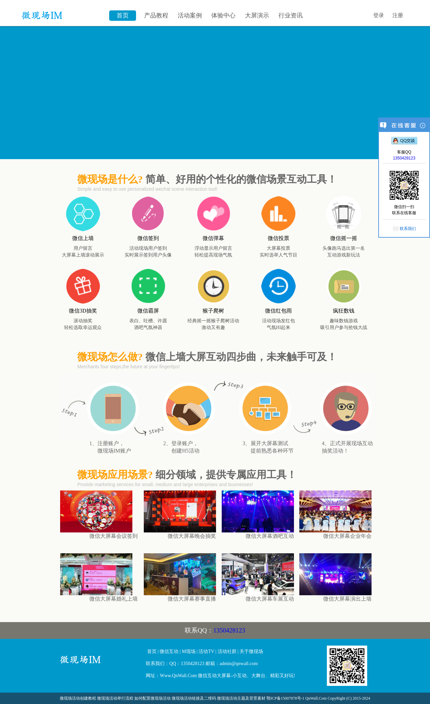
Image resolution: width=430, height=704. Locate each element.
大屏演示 (257, 15)
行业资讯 (290, 15)
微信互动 (169, 651)
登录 (378, 15)
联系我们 (408, 228)
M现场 (188, 651)
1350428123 (229, 630)
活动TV (206, 651)
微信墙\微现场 (62, 11)
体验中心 (223, 15)
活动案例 (190, 15)
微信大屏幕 (100, 662)
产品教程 (156, 15)
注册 (397, 15)
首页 (123, 15)
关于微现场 (251, 651)
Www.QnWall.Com (178, 675)
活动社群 (227, 651)
